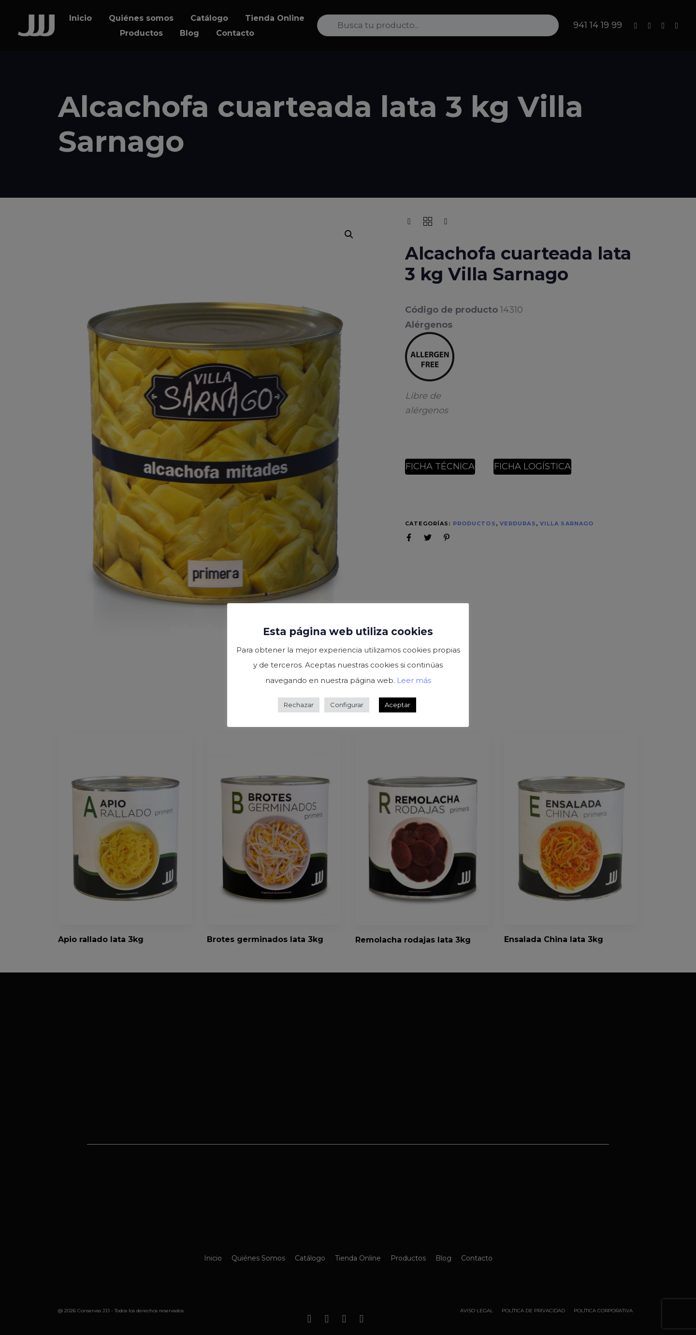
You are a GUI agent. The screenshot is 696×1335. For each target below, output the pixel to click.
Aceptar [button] (397, 705)
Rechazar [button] (299, 705)
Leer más (414, 680)
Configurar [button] (346, 705)
